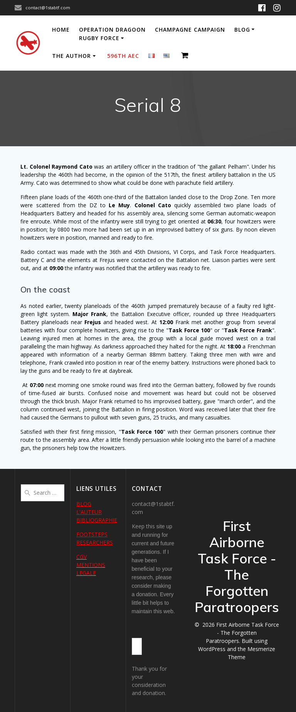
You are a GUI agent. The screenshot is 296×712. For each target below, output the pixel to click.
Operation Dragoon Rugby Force (112, 34)
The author (71, 55)
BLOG (83, 503)
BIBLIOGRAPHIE (96, 520)
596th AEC (123, 55)
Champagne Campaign (190, 29)
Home (61, 29)
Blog (242, 29)
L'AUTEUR (89, 512)
